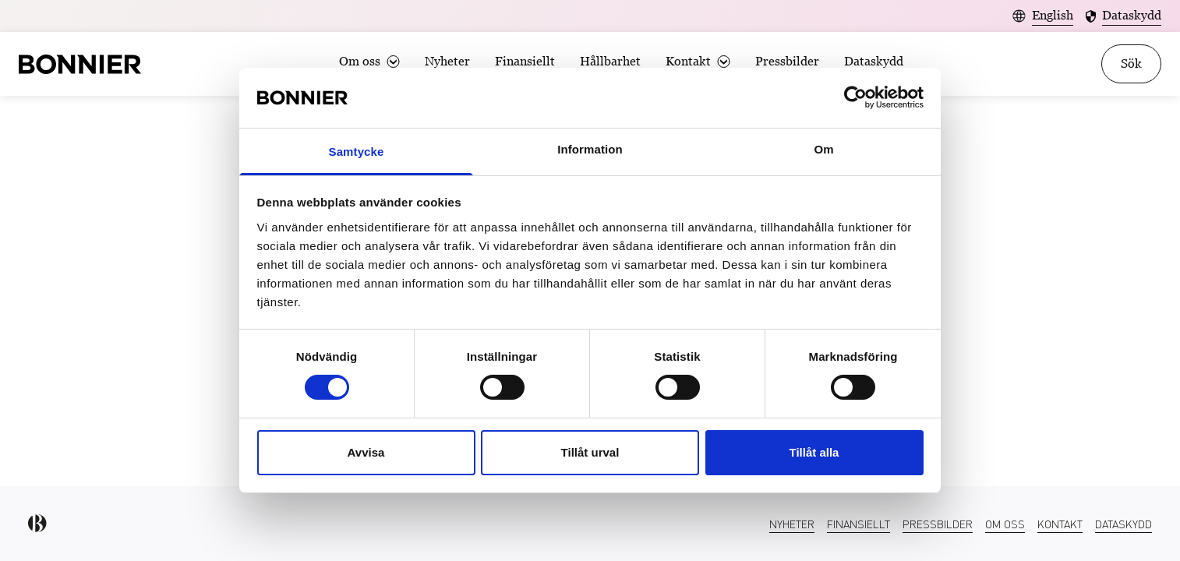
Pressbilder (787, 61)
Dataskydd (873, 61)
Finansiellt (525, 61)
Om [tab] (823, 149)
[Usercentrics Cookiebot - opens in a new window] (855, 97)
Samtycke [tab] (356, 151)
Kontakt (688, 61)
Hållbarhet (610, 61)
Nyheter (447, 61)
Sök (1131, 63)
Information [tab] (590, 149)
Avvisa (366, 452)
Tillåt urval (590, 452)
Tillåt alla (814, 452)
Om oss (359, 61)
